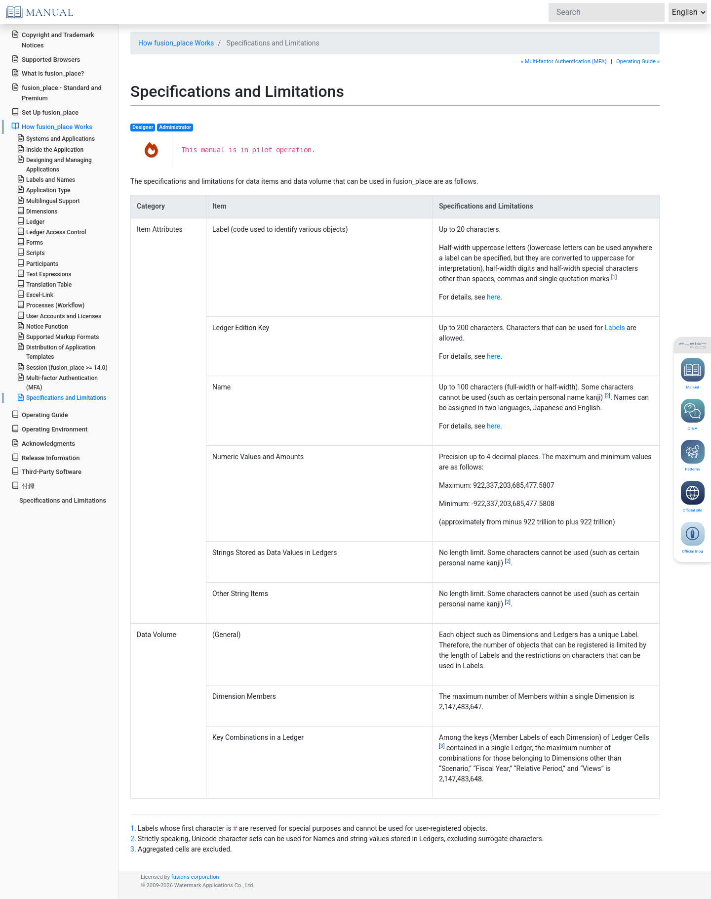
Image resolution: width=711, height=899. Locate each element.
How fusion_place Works (176, 43)
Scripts (31, 252)
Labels (615, 328)
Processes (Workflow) (50, 304)
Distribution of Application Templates (56, 351)
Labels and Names (46, 179)
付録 (23, 485)
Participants (37, 263)
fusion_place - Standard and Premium (56, 92)
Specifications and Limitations (62, 397)
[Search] (607, 12)
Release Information (45, 457)
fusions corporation (195, 877)
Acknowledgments (43, 443)
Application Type (44, 189)
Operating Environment (49, 429)
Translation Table (44, 284)
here (493, 297)
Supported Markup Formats (58, 336)
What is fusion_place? (47, 73)
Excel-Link (35, 294)
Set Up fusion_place (45, 112)
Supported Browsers (45, 59)
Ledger (30, 221)
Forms (30, 242)
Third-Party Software (46, 471)
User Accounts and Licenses (59, 315)
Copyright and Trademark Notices (52, 39)
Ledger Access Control (51, 231)
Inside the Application (50, 149)
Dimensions (37, 211)
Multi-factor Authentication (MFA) (57, 382)
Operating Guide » (638, 61)
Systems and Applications (56, 138)
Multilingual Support (48, 200)
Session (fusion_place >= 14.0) (62, 367)
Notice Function (42, 326)
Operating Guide (39, 414)
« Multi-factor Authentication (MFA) (564, 61)
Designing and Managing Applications (54, 164)
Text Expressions (44, 273)
